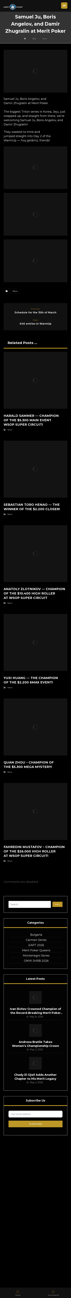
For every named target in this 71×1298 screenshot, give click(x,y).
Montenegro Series (36, 955)
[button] (64, 5)
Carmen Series (36, 940)
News (15, 291)
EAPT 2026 (36, 945)
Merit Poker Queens (36, 950)
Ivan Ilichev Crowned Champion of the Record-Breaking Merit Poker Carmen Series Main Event (35, 1013)
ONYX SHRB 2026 (36, 961)
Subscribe (35, 1123)
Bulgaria (36, 934)
